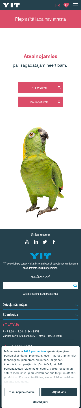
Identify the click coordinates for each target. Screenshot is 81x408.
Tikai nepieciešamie (22, 392)
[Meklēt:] (74, 285)
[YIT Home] (11, 5)
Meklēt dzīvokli (39, 102)
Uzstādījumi (40, 401)
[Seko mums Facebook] (54, 242)
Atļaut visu (59, 392)
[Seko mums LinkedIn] (36, 242)
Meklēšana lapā (40, 276)
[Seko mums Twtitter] (45, 242)
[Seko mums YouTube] (27, 242)
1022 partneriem (35, 351)
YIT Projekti (39, 87)
